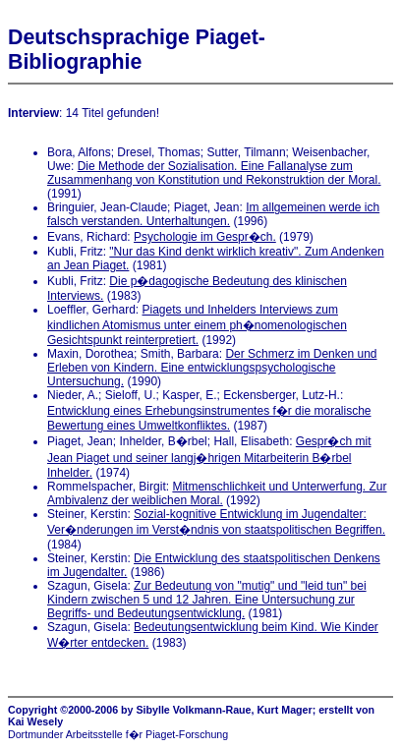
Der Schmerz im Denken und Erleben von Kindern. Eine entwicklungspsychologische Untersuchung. (211, 367)
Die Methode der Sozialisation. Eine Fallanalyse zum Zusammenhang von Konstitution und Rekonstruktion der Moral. (214, 173)
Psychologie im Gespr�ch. (205, 237)
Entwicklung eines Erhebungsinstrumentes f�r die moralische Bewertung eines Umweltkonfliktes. (209, 418)
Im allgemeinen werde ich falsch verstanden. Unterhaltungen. (213, 214)
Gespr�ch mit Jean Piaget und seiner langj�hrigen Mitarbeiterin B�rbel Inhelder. (209, 457)
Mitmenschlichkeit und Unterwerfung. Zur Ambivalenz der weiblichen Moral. (216, 493)
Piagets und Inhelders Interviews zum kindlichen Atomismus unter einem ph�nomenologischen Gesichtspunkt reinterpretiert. (197, 325)
